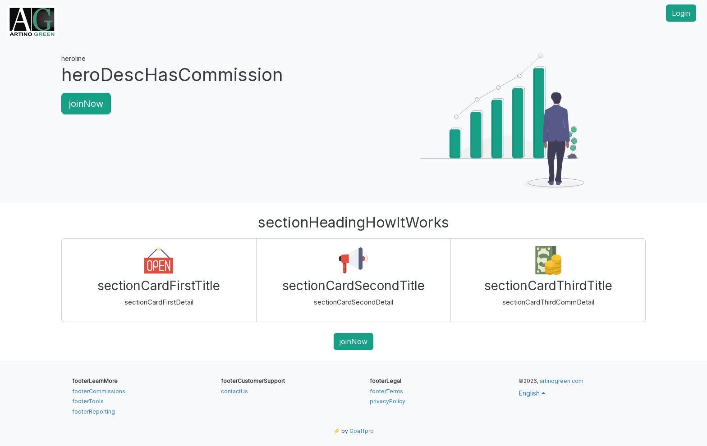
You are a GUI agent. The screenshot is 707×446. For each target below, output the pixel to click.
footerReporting (93, 411)
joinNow (86, 103)
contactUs (234, 391)
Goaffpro (361, 431)
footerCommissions (98, 391)
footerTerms (386, 391)
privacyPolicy (387, 401)
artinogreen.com (561, 381)
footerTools (88, 401)
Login (681, 13)
